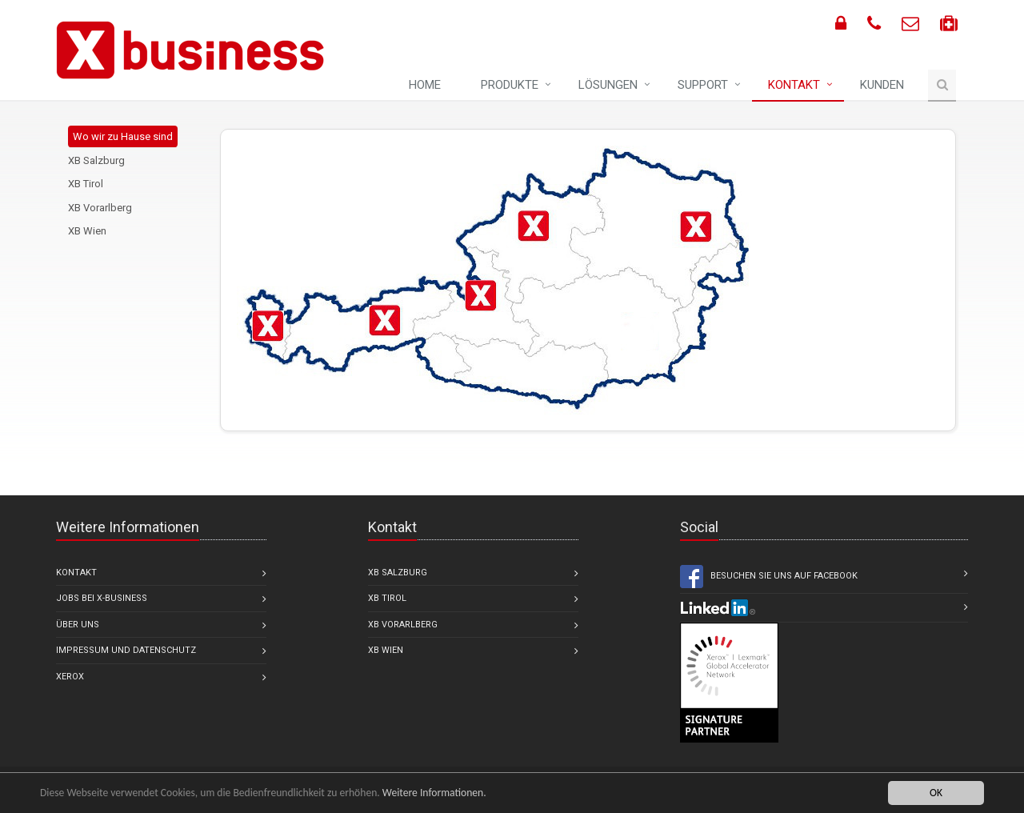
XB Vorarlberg (100, 208)
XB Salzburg (96, 160)
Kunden (882, 85)
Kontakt (794, 85)
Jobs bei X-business (101, 598)
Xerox (70, 676)
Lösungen (608, 85)
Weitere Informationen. (434, 792)
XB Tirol (85, 184)
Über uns (77, 624)
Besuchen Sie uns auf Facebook (769, 576)
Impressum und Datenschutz (126, 650)
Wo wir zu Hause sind (123, 136)
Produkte (509, 85)
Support (703, 85)
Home (425, 85)
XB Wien (87, 231)
